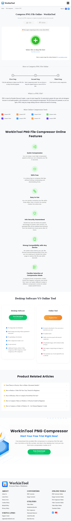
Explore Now (53, 318)
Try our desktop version (62, 57)
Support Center (6, 515)
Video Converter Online (57, 502)
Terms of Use (5, 499)
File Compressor (9, 8)
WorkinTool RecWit (32, 507)
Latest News (5, 497)
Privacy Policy (5, 508)
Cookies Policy (6, 502)
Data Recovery (30, 518)
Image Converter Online (58, 497)
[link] (3, 8)
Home (3, 8)
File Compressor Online (57, 499)
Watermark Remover (32, 513)
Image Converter (31, 497)
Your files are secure (35, 51)
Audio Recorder (31, 515)
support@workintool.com (8, 518)
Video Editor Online (57, 505)
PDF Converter (30, 494)
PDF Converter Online (57, 494)
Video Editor (30, 504)
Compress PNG (18, 8)
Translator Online (56, 508)
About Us (4, 494)
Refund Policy (5, 505)
